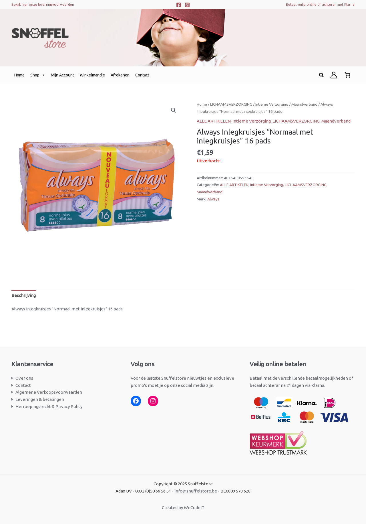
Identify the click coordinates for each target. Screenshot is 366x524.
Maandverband (304, 104)
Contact (142, 75)
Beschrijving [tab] (23, 295)
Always (213, 199)
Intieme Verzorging (271, 104)
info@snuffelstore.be (195, 490)
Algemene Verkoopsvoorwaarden (48, 392)
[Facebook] (178, 4)
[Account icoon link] (333, 75)
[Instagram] (187, 4)
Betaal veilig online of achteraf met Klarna (320, 4)
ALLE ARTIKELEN (214, 121)
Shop (37, 75)
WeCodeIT (194, 507)
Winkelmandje (92, 75)
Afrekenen (120, 75)
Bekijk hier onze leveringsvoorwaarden (42, 4)
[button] (321, 75)
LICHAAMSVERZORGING (231, 104)
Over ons (24, 378)
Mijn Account (62, 75)
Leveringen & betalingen (39, 399)
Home (19, 75)
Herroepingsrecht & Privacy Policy (48, 406)
